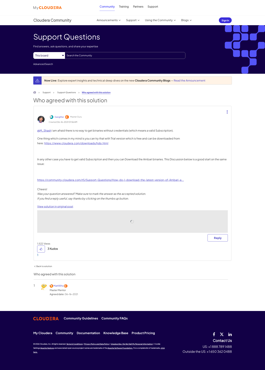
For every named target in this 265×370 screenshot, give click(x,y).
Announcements (107, 20)
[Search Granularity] (49, 55)
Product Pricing (143, 333)
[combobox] (125, 55)
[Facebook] (214, 334)
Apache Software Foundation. (120, 348)
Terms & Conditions (74, 344)
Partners (138, 6)
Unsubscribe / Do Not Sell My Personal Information (132, 344)
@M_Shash (44, 130)
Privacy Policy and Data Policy (96, 344)
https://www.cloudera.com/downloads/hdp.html (76, 143)
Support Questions (66, 92)
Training (124, 6)
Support (153, 6)
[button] (227, 109)
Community (107, 6)
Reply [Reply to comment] (218, 238)
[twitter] (221, 334)
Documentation (88, 333)
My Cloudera (42, 333)
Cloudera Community (52, 20)
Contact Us (222, 341)
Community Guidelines (81, 318)
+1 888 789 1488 (220, 346)
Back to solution (44, 266)
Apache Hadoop (47, 348)
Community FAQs (114, 318)
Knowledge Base (115, 333)
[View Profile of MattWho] (58, 285)
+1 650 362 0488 (219, 351)
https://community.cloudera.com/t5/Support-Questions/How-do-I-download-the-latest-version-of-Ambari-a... (110, 180)
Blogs (185, 20)
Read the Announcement (189, 80)
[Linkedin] (230, 334)
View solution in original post (55, 206)
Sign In (225, 20)
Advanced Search (43, 63)
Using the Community (159, 20)
